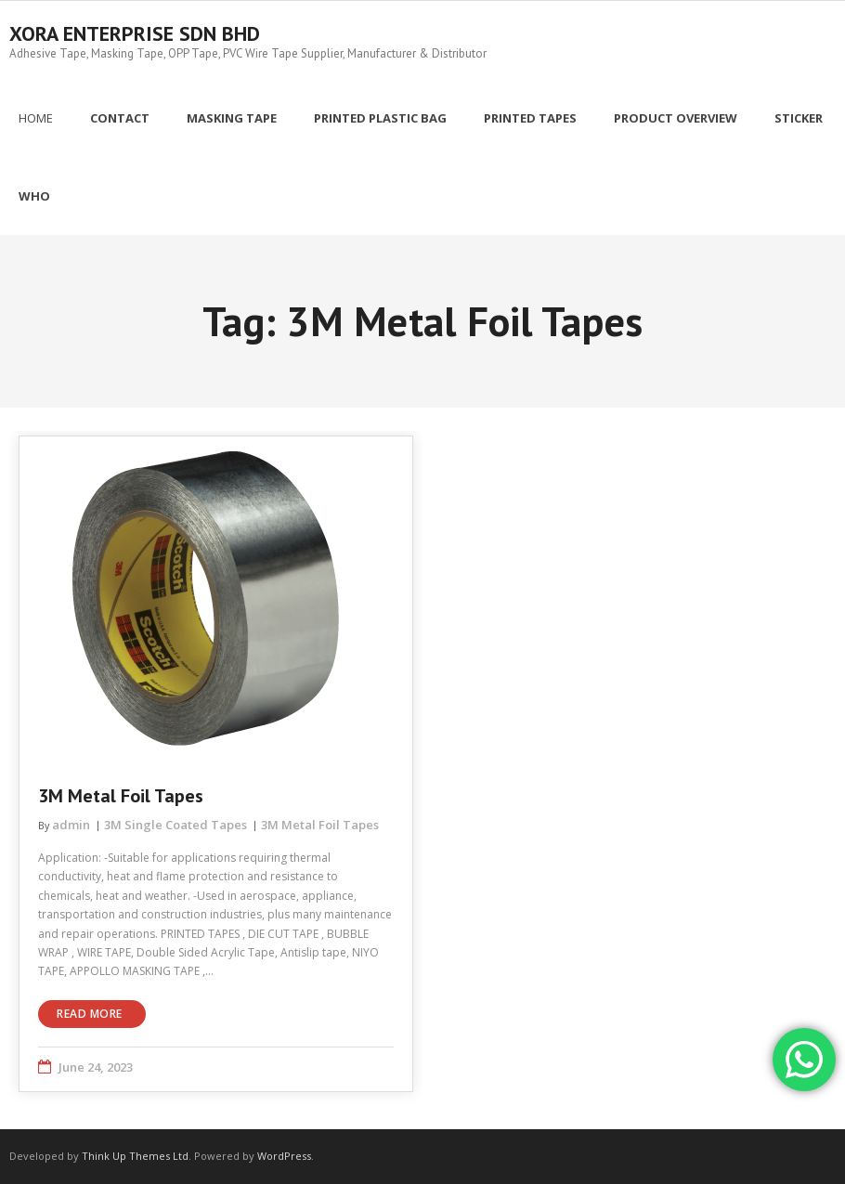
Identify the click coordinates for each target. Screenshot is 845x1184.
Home (36, 118)
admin (71, 824)
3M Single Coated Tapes (175, 824)
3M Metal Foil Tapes (120, 796)
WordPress (284, 1156)
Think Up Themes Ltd (135, 1156)
